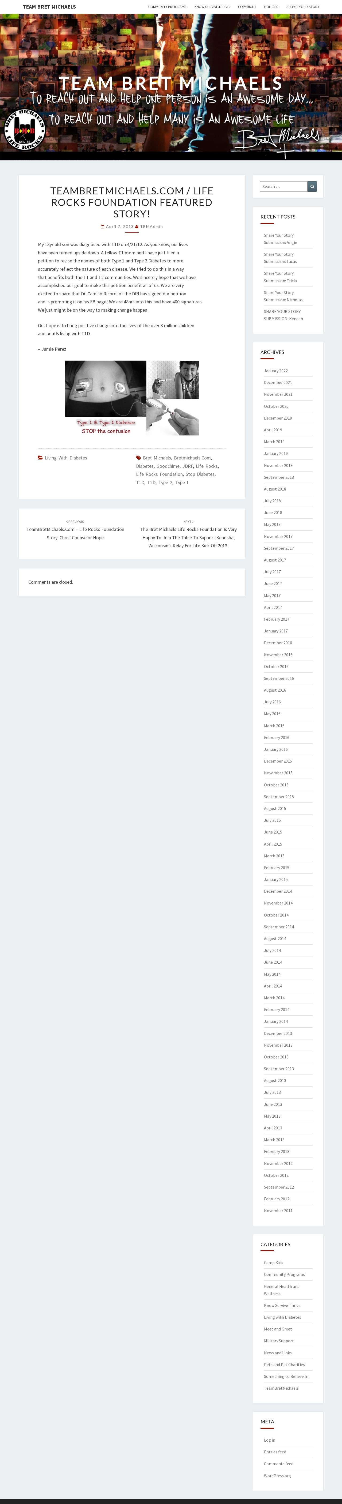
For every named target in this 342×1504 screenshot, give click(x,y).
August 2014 (275, 938)
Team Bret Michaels (49, 6)
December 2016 (278, 642)
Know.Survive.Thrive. (212, 6)
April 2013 (273, 1127)
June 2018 (273, 512)
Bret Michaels (157, 458)
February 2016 (276, 737)
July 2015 (272, 820)
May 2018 (272, 524)
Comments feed (278, 1463)
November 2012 (278, 1163)
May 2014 (272, 974)
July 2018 (272, 500)
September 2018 (279, 477)
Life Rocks (207, 466)
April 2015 (273, 844)
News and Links (278, 1352)
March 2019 (274, 441)
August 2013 (275, 1080)
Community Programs (167, 6)
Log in (269, 1440)
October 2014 (276, 915)
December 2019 (278, 418)
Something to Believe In (286, 1376)
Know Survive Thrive (282, 1305)
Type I (181, 482)
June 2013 (273, 1104)
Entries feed (275, 1451)
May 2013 (272, 1116)
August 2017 (275, 560)
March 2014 (274, 997)
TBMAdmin (151, 226)
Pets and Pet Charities (284, 1364)
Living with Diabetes (66, 458)
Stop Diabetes (200, 474)
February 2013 (276, 1151)
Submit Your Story (302, 6)
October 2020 (276, 406)
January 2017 (276, 631)
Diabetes (145, 466)
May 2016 (272, 713)
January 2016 (276, 749)
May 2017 (272, 595)
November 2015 (278, 772)
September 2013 (279, 1068)
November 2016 (278, 654)
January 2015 (276, 879)
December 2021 (278, 382)
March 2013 (274, 1139)
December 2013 (278, 1033)
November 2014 (278, 903)
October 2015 (276, 784)
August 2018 (275, 489)
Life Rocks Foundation (159, 474)
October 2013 (276, 1057)
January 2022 (276, 370)
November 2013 (278, 1045)
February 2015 (276, 867)
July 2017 (272, 571)
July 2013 (272, 1092)
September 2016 (279, 678)
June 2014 (273, 962)
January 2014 (276, 1021)
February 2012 (276, 1198)
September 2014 (279, 926)
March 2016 (274, 725)
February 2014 (276, 1009)
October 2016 (276, 666)
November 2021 (278, 394)
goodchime (168, 466)
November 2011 (278, 1210)
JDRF (187, 466)
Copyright (247, 6)
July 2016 (272, 701)
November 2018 (278, 465)
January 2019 (276, 453)
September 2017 (279, 548)
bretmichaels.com (192, 458)
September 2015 (279, 796)
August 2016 (275, 690)
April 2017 (273, 607)
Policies (271, 6)
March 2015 (274, 855)
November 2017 (278, 536)
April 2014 (273, 986)
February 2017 (276, 619)
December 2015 (278, 761)
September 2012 (279, 1187)
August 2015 (275, 808)
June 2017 (273, 583)
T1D (140, 482)
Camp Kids (273, 1262)
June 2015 (273, 832)
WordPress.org (277, 1475)
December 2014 (278, 891)
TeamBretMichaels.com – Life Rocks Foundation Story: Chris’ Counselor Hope (75, 530)
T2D (151, 482)
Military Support (279, 1340)
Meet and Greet (278, 1329)
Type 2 (165, 482)
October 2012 (276, 1175)
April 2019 (273, 429)
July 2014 (272, 950)
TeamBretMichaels (281, 1388)
